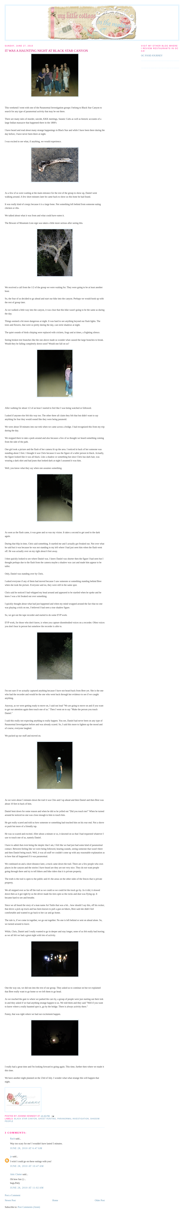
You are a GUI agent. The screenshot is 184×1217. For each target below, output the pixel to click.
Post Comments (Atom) (29, 1207)
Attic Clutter (16, 1174)
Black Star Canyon (25, 1119)
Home (55, 1200)
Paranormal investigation (73, 1119)
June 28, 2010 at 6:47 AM (26, 1148)
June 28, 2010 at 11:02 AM (27, 1187)
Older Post (100, 1200)
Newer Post (10, 1200)
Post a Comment (12, 1195)
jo (11, 1156)
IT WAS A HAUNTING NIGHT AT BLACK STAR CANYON (46, 50)
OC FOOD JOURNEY (152, 55)
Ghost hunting (47, 1119)
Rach (12, 1138)
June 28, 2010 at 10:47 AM (27, 1166)
